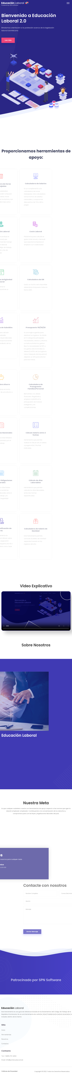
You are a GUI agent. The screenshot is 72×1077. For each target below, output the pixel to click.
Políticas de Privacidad (9, 1071)
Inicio (3, 1030)
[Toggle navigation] (68, 3)
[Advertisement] (36, 135)
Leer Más (8, 40)
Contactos (5, 1044)
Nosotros (4, 1039)
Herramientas (6, 1035)
